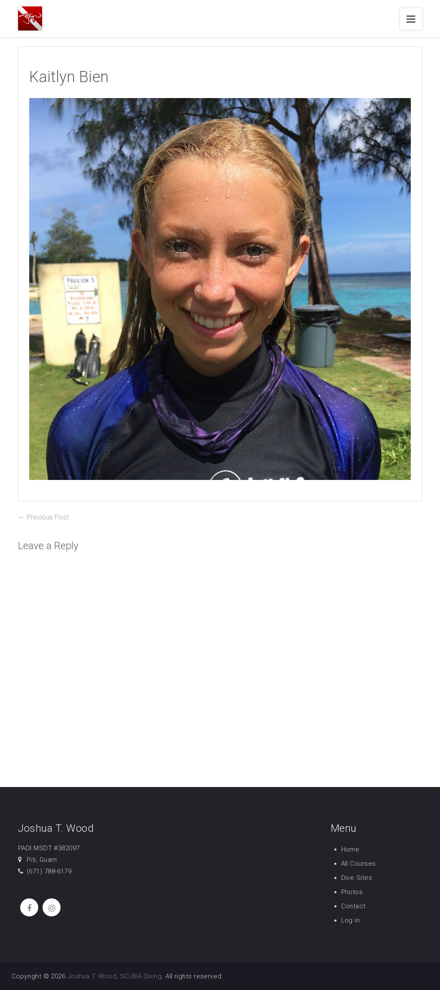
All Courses (358, 863)
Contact (353, 906)
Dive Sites (357, 878)
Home (350, 849)
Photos (352, 892)
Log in (350, 920)
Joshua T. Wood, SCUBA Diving (114, 976)
